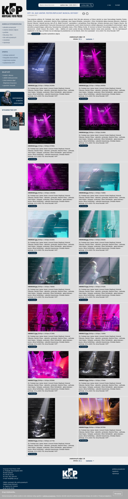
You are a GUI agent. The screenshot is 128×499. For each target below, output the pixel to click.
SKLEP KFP (6, 72)
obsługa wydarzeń (9, 55)
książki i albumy (8, 75)
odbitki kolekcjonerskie (10, 78)
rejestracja (6, 42)
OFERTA (5, 52)
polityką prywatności (49, 496)
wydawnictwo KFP (9, 63)
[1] (79, 39)
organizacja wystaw (9, 60)
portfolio (5, 32)
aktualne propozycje (9, 27)
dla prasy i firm (7, 35)
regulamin (115, 471)
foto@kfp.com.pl (13, 478)
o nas (109, 5)
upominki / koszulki (9, 85)
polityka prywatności (118, 469)
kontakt (117, 5)
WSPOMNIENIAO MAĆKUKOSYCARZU (17, 100)
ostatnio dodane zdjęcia (10, 30)
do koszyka (35, 34)
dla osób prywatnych (9, 37)
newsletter (6, 40)
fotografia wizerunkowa (10, 57)
